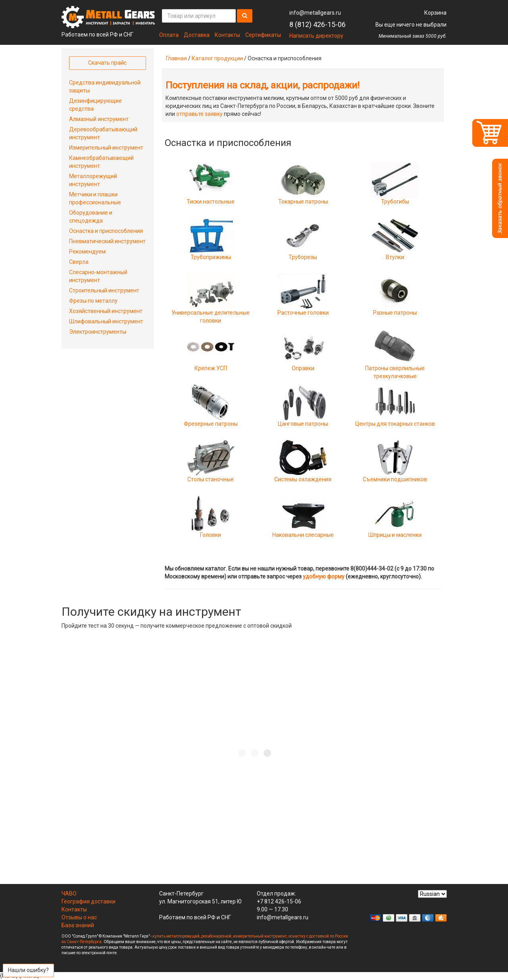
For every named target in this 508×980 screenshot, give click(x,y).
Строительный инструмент (104, 290)
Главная (176, 58)
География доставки (88, 901)
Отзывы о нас (79, 917)
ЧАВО (69, 893)
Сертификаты (263, 35)
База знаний (78, 925)
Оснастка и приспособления (106, 231)
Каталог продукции (217, 58)
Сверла (79, 262)
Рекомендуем (87, 251)
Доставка (197, 35)
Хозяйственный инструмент (105, 311)
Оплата (169, 35)
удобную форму (323, 576)
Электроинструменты (97, 332)
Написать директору (316, 36)
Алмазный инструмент (99, 119)
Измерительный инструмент (106, 147)
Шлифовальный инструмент (106, 321)
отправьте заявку (199, 114)
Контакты (227, 35)
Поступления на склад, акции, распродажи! (262, 85)
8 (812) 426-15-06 (317, 24)
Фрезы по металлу (93, 301)
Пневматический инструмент (107, 241)
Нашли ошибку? (28, 970)
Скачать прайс (107, 63)
